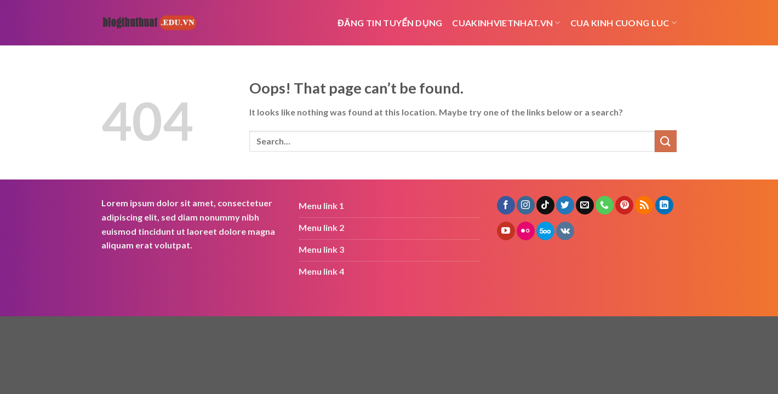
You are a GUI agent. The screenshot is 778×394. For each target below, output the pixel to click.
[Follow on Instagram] (526, 205)
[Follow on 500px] (545, 231)
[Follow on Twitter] (565, 205)
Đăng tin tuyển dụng (389, 23)
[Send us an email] (585, 205)
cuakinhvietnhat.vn (506, 23)
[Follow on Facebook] (506, 205)
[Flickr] (526, 231)
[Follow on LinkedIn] (664, 205)
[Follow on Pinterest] (624, 205)
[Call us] (605, 205)
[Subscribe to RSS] (644, 205)
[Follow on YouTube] (506, 231)
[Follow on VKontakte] (565, 231)
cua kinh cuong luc (623, 23)
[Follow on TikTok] (545, 205)
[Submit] (666, 141)
